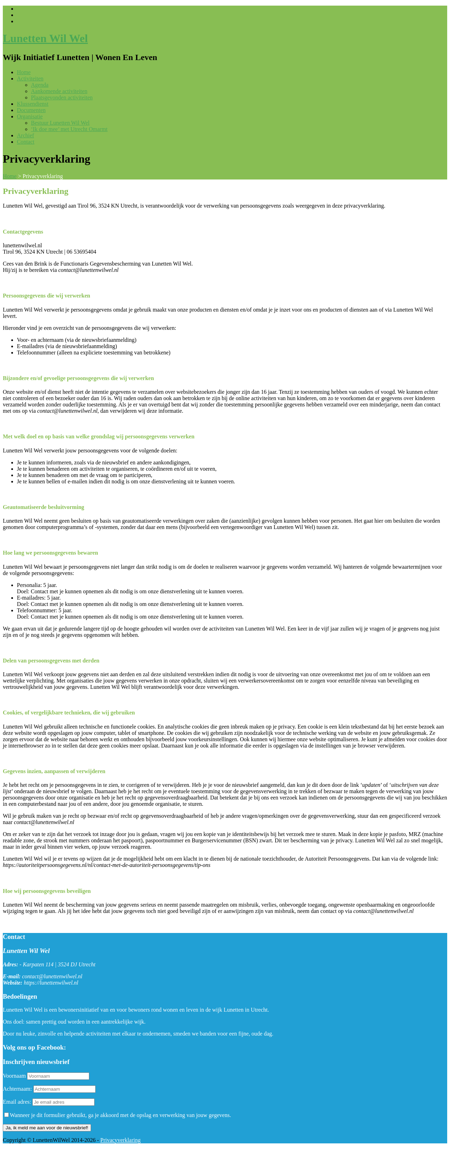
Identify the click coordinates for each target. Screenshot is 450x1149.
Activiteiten (30, 78)
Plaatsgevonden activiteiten (62, 97)
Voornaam (14, 1076)
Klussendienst (33, 104)
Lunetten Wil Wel (45, 38)
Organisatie (30, 116)
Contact (25, 142)
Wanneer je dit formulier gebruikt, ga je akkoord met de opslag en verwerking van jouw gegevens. (117, 1115)
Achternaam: (17, 1089)
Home (24, 72)
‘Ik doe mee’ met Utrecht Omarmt (69, 129)
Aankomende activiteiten (59, 91)
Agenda (40, 85)
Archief (25, 135)
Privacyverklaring (120, 1140)
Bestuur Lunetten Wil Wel (60, 123)
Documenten (31, 110)
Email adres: (17, 1102)
